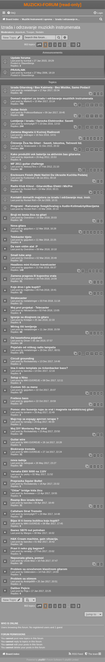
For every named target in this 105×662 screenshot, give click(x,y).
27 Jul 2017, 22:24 (52, 452)
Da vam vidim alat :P (24, 246)
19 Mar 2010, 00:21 (48, 189)
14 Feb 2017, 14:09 (48, 572)
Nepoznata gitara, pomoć (27, 557)
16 (96, 127)
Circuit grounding (22, 358)
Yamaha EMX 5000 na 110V (28, 471)
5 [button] (64, 45)
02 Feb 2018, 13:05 (49, 310)
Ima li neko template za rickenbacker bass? (39, 368)
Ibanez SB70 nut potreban (28, 530)
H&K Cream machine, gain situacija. (34, 538)
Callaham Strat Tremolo (26, 511)
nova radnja (18, 460)
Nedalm (40, 32)
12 (96, 116)
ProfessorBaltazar (33, 112)
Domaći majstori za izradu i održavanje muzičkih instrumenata (52, 98)
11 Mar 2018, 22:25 (46, 239)
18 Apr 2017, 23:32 (49, 483)
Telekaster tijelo (21, 236)
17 (101, 127)
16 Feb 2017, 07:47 (47, 560)
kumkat (27, 60)
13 (101, 116)
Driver (27, 340)
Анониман (29, 493)
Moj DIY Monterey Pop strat (29, 428)
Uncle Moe (29, 560)
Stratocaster (30, 146)
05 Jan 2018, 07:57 (42, 340)
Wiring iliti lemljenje (24, 326)
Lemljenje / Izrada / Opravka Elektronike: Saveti (42, 120)
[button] (39, 44)
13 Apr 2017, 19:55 (47, 493)
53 (101, 105)
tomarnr (28, 412)
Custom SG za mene (24, 387)
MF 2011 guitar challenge (27, 163)
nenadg (28, 422)
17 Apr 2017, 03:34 (49, 90)
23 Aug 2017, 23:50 (50, 431)
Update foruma (20, 57)
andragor (28, 135)
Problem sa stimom (23, 578)
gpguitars (28, 228)
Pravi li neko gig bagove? (27, 548)
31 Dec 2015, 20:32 (49, 146)
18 (101, 149)
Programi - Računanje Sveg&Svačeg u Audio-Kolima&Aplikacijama (55, 206)
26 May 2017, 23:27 (46, 463)
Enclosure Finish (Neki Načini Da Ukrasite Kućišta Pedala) (49, 175)
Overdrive (29, 217)
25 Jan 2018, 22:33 (45, 320)
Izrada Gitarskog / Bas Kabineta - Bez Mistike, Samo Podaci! (50, 87)
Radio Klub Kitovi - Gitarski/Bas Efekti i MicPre (41, 186)
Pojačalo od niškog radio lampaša (33, 347)
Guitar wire (18, 439)
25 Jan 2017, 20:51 (47, 581)
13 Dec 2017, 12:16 (45, 371)
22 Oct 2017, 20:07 (46, 390)
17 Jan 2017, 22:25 (41, 591)
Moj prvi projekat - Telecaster (30, 307)
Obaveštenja (27, 63)
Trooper (30, 32)
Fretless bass (19, 398)
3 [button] (55, 45)
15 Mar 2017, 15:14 (45, 101)
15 (92, 127)
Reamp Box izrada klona (27, 500)
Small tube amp (21, 255)
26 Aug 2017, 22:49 (45, 412)
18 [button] (73, 45)
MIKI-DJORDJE (32, 380)
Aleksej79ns (30, 166)
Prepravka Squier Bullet (26, 480)
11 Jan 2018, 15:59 (50, 329)
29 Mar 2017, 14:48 (50, 514)
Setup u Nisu (19, 377)
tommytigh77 (30, 123)
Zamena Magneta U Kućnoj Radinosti (35, 132)
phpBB (41, 660)
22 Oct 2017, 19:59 (46, 401)
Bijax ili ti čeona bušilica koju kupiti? (35, 520)
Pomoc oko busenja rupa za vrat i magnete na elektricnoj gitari (52, 409)
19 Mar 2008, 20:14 (48, 209)
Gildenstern (30, 572)
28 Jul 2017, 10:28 (52, 442)
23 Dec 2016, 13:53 (50, 123)
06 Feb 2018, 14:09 (46, 278)
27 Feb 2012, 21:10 (49, 166)
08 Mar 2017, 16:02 (44, 533)
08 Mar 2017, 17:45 (53, 523)
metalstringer (30, 90)
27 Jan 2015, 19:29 (44, 60)
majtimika (28, 290)
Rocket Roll (30, 189)
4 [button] (59, 45)
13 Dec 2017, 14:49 (50, 361)
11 (92, 116)
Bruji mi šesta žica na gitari (29, 214)
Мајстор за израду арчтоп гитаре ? (34, 419)
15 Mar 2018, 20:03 (46, 217)
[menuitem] (11, 12)
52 (96, 105)
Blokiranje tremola (23, 449)
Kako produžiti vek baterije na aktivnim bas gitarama (45, 154)
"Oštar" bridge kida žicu (26, 490)
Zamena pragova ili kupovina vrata (33, 275)
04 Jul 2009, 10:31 (48, 200)
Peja (26, 591)
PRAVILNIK (18, 69)
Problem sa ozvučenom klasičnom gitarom (39, 569)
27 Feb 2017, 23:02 (44, 551)
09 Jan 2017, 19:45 (55, 112)
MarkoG (28, 101)
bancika (28, 371)
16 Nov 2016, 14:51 (46, 135)
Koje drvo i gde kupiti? (26, 287)
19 (101, 353)
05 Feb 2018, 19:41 (46, 290)
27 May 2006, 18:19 (44, 72)
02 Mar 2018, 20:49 (46, 258)
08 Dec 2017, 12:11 (53, 380)
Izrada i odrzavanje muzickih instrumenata (40, 27)
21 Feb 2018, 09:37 (46, 267)
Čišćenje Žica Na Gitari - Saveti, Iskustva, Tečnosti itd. (46, 143)
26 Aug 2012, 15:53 (46, 157)
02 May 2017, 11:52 (42, 474)
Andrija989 (29, 581)
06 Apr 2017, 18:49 (44, 503)
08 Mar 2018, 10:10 (46, 249)
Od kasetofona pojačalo (26, 337)
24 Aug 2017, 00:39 (44, 422)
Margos (28, 533)
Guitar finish (19, 109)
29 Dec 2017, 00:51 (50, 350)
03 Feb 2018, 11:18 (50, 301)
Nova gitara (18, 225)
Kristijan (28, 320)
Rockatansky (30, 361)
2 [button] (50, 45)
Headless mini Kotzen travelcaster (33, 264)
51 (92, 105)
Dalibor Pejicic (20, 588)
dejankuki (20, 32)
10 (87, 116)
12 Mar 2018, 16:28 (46, 228)
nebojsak (28, 463)
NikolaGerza (30, 310)
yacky (27, 474)
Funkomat (29, 178)
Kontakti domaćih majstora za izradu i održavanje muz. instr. (51, 197)
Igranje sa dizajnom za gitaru (30, 317)
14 (87, 127)
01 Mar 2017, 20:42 (45, 541)
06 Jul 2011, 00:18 (46, 178)
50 (87, 105)
